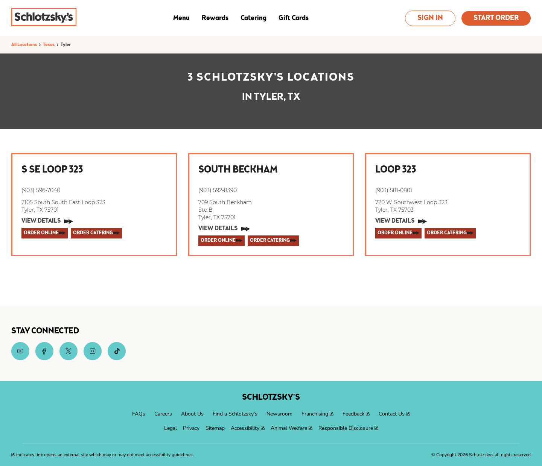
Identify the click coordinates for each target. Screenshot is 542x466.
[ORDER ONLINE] (44, 233)
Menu (181, 18)
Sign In (430, 18)
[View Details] (47, 221)
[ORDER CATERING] (96, 233)
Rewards (215, 18)
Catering (253, 18)
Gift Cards (294, 18)
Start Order (496, 18)
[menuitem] (138, 414)
